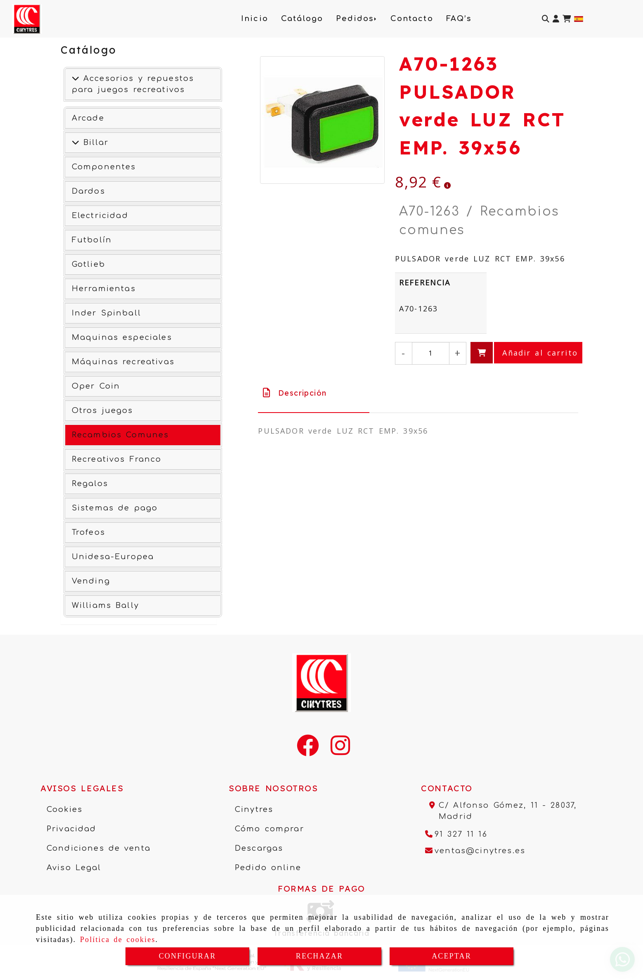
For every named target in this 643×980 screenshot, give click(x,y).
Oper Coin (96, 386)
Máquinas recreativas (123, 362)
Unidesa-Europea (113, 557)
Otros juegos (102, 410)
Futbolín (92, 240)
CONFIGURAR (187, 956)
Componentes (104, 167)
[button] (556, 19)
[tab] (313, 393)
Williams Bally (105, 605)
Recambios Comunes (120, 435)
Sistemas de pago (115, 508)
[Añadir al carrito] (526, 352)
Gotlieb (88, 264)
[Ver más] (75, 142)
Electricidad (100, 215)
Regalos (90, 483)
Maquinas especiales (122, 337)
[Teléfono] (456, 834)
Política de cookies (118, 939)
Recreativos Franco (117, 459)
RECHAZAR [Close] (319, 956)
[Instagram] (340, 751)
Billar (94, 142)
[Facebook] (308, 751)
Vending (91, 581)
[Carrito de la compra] (566, 19)
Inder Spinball (106, 313)
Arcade (88, 118)
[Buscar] (545, 19)
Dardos (88, 191)
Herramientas (104, 289)
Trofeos (88, 532)
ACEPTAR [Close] (451, 956)
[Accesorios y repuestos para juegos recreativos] (75, 78)
